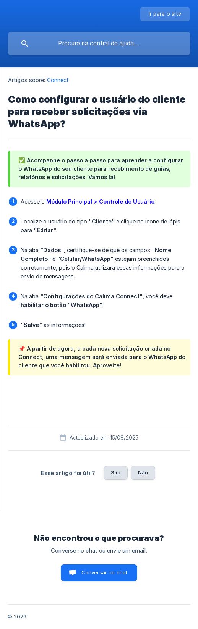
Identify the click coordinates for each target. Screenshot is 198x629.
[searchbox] (99, 43)
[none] (165, 14)
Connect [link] (58, 80)
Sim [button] (115, 472)
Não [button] (143, 472)
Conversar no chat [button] (104, 572)
